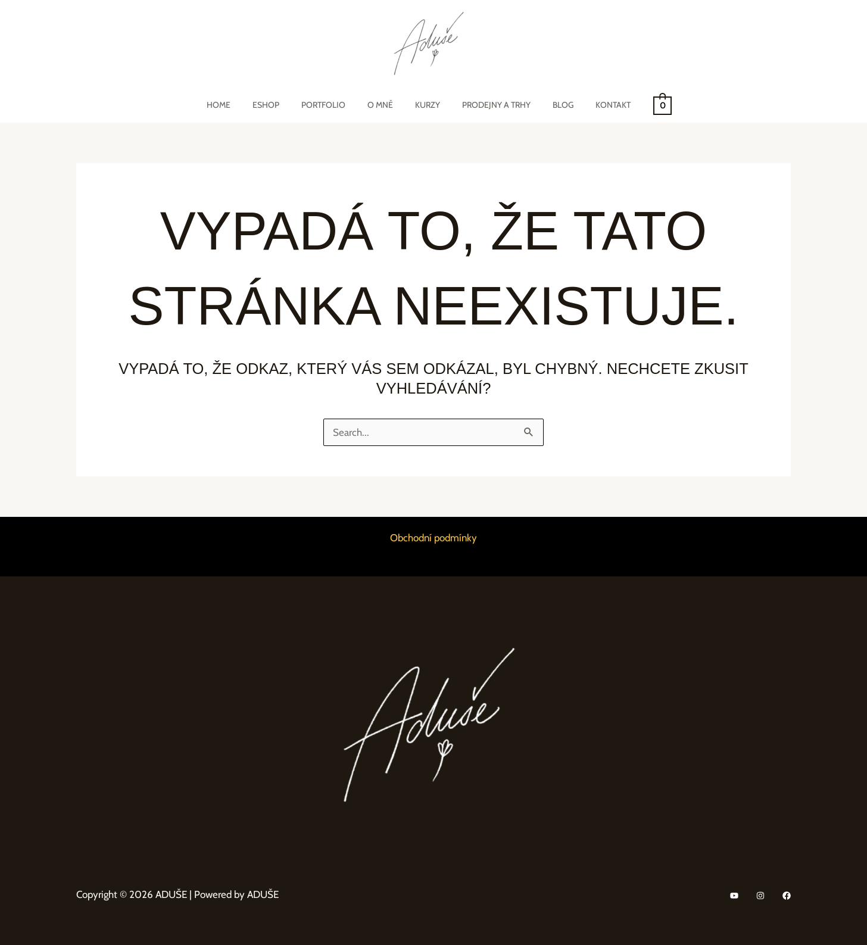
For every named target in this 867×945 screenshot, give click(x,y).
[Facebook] (786, 895)
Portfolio (331, 104)
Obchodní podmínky (433, 538)
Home (237, 104)
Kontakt (594, 104)
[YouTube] (734, 895)
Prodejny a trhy (488, 104)
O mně (382, 104)
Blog (549, 104)
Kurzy (424, 104)
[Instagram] (760, 895)
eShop (279, 104)
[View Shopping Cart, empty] (641, 105)
